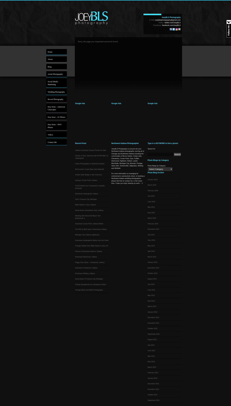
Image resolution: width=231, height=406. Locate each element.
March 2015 (152, 218)
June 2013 (151, 290)
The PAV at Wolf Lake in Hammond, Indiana (91, 229)
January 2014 (152, 262)
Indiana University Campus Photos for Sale (90, 150)
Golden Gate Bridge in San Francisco (88, 175)
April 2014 (151, 251)
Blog (49, 67)
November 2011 (153, 389)
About (50, 59)
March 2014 (152, 257)
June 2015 (151, 201)
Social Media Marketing (53, 83)
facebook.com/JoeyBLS (171, 25)
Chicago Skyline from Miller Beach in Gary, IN (91, 246)
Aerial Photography (55, 74)
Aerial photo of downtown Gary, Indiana (89, 210)
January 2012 (152, 378)
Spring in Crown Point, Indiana (86, 180)
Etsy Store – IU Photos (56, 117)
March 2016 (152, 185)
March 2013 (152, 306)
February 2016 (153, 190)
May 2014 (151, 246)
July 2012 (151, 345)
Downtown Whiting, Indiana (85, 273)
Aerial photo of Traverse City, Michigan (89, 279)
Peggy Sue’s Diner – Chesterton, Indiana (89, 262)
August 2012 (152, 339)
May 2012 (151, 356)
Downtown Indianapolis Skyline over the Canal (91, 240)
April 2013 (151, 301)
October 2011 (152, 395)
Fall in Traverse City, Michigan (86, 199)
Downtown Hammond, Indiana (86, 257)
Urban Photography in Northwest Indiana (89, 164)
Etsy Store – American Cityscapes (56, 108)
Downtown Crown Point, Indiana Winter (89, 224)
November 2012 (153, 323)
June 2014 (151, 240)
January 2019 (152, 179)
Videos (50, 135)
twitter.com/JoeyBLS (173, 23)
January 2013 (152, 312)
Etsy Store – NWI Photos (54, 125)
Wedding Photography (56, 92)
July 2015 (151, 196)
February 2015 (153, 224)
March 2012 (152, 367)
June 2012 (151, 350)
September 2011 (154, 400)
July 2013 (151, 284)
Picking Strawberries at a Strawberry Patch (90, 284)
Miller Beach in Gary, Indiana (85, 205)
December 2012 (153, 317)
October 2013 (152, 273)
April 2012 (151, 361)
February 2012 (153, 372)
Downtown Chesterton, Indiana (86, 268)
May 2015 (151, 207)
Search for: (152, 149)
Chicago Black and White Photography (89, 290)
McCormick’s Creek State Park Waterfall (89, 169)
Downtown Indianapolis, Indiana (86, 194)
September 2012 (154, 334)
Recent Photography (55, 99)
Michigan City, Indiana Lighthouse (87, 235)
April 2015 (151, 213)
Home (50, 52)
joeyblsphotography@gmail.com (168, 20)
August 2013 (152, 279)
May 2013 (151, 295)
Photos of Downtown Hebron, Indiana (88, 251)
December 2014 (153, 229)
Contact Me (52, 142)
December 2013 (153, 268)
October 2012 (152, 328)
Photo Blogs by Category (157, 166)
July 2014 (151, 235)
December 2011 (153, 384)
